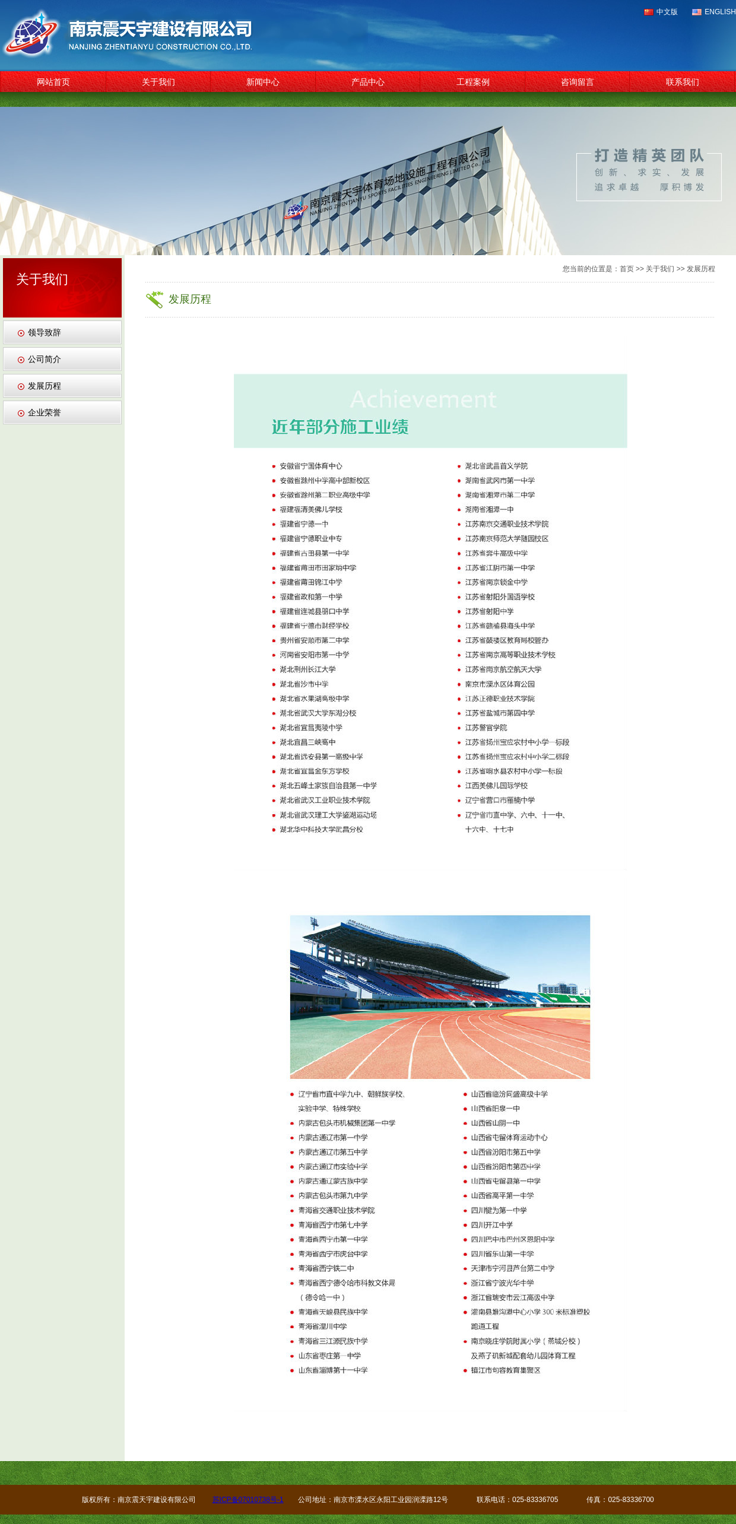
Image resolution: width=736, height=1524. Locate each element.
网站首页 (53, 82)
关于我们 (158, 82)
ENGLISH (720, 12)
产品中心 (368, 82)
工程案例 (473, 82)
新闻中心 (263, 82)
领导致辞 (44, 332)
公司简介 (44, 359)
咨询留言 (577, 82)
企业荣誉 (44, 412)
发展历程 (44, 385)
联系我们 (682, 82)
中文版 (667, 12)
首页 (627, 269)
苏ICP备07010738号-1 (248, 1500)
